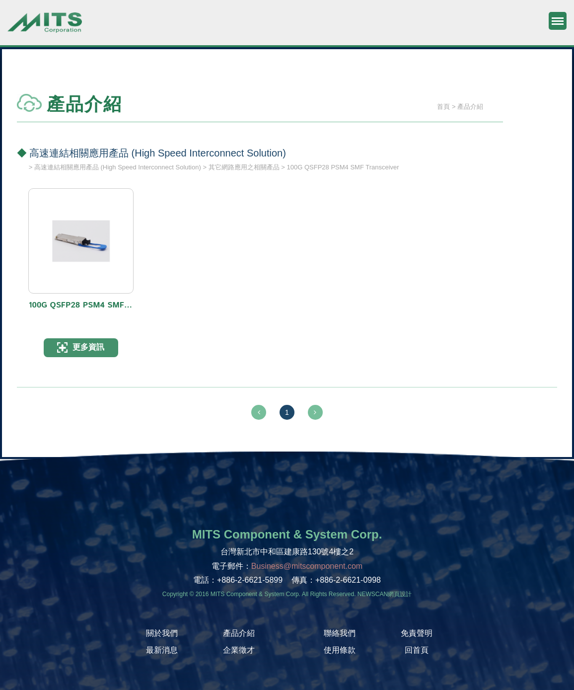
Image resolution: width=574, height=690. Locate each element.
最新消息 (162, 650)
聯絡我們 (340, 633)
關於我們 (162, 633)
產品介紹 (239, 633)
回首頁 (417, 650)
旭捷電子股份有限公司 (44, 27)
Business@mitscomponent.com (306, 566)
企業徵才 (239, 650)
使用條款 (340, 650)
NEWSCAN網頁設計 (385, 594)
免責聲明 (416, 633)
